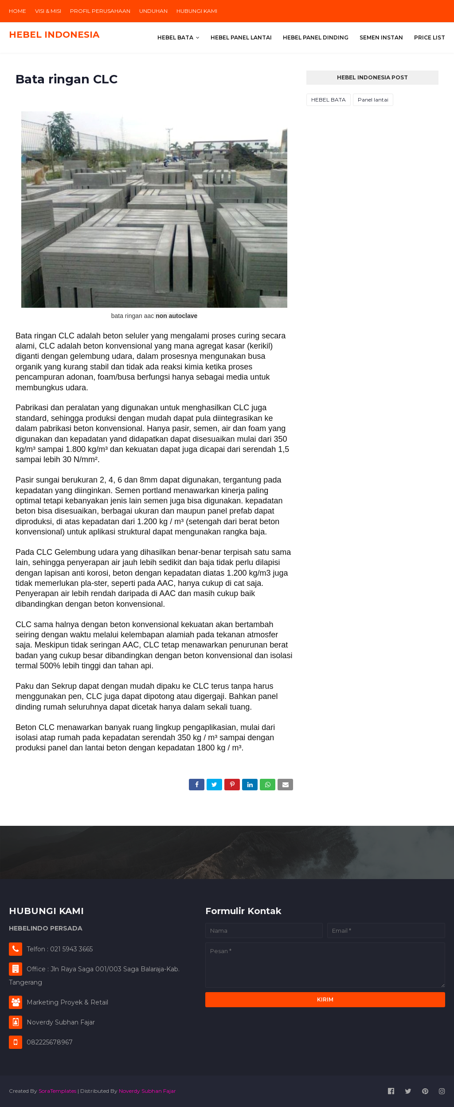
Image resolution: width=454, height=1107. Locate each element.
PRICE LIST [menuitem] (429, 37)
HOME (17, 11)
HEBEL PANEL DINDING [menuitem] (315, 37)
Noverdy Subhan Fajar (147, 1090)
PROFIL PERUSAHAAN (100, 11)
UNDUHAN (153, 11)
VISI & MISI (48, 11)
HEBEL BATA (328, 99)
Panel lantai (373, 99)
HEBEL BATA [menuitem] (175, 37)
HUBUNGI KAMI (196, 11)
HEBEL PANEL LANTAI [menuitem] (241, 37)
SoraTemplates (57, 1090)
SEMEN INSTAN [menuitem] (381, 37)
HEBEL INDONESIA (54, 34)
